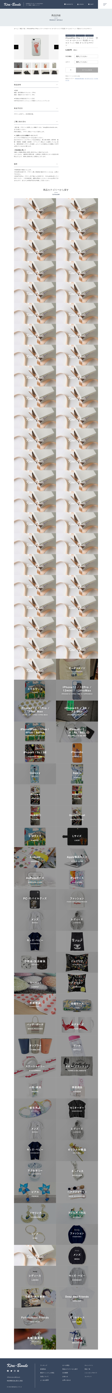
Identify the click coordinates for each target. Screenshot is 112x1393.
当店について (44, 1376)
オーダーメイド (89, 78)
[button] (16, 47)
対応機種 (68, 56)
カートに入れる (87, 70)
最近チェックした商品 (47, 1372)
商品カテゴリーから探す (70, 1369)
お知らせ (65, 1376)
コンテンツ (88, 1376)
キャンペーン (89, 1365)
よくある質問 (44, 1380)
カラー (68, 62)
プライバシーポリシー (13, 1377)
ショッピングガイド (91, 1372)
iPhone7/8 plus (79, 78)
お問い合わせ (66, 1380)
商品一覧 (87, 1369)
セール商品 (65, 1365)
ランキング (43, 1365)
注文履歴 (65, 1372)
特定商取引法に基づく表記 (15, 1380)
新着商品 (43, 1369)
